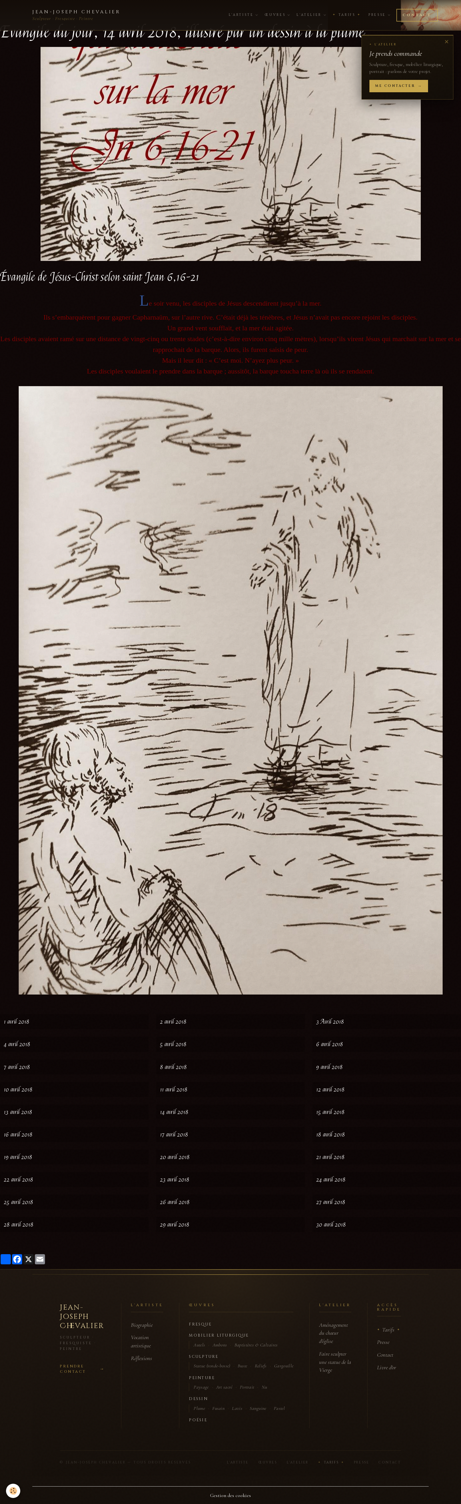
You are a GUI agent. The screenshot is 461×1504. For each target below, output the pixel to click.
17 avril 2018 (174, 1134)
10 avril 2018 (18, 1089)
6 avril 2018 (329, 1044)
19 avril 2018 (18, 1157)
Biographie (142, 1324)
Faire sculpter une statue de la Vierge (335, 1362)
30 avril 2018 (331, 1224)
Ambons (220, 1345)
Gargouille (283, 1366)
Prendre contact (73, 1369)
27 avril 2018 (330, 1202)
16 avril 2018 (18, 1134)
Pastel (279, 1408)
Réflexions (141, 1358)
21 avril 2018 (330, 1157)
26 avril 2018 (175, 1202)
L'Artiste (243, 15)
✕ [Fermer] (446, 42)
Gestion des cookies (230, 1495)
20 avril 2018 (175, 1157)
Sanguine (258, 1408)
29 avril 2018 (174, 1224)
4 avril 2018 (17, 1044)
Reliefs (261, 1366)
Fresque (200, 1324)
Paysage (201, 1387)
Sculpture (203, 1356)
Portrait (247, 1387)
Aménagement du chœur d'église (333, 1333)
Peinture (202, 1378)
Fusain (218, 1408)
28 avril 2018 (19, 1224)
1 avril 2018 (16, 1021)
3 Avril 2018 (330, 1021)
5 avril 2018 (173, 1044)
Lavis (237, 1408)
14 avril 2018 (174, 1112)
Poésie (198, 1420)
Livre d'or (386, 1367)
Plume (199, 1408)
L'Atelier (311, 15)
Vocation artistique (141, 1341)
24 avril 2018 (331, 1179)
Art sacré (224, 1387)
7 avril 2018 (17, 1067)
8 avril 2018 (173, 1067)
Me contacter (395, 86)
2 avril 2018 (173, 1021)
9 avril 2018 (329, 1067)
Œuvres (277, 15)
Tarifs (347, 15)
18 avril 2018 (330, 1134)
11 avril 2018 (174, 1089)
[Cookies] (13, 1491)
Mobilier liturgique (219, 1335)
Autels (199, 1345)
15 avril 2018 (330, 1112)
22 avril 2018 (18, 1179)
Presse (379, 15)
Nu (264, 1387)
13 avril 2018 (18, 1112)
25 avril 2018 (18, 1202)
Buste (242, 1366)
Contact (417, 15)
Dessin (198, 1399)
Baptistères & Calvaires (256, 1345)
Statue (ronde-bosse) (212, 1366)
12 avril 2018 (330, 1089)
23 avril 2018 (174, 1179)
